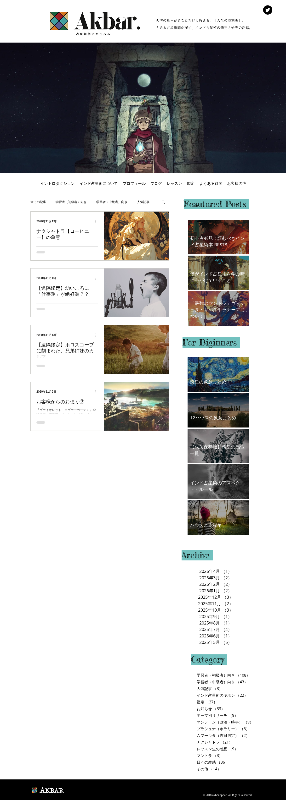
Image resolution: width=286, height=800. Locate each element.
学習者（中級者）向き (111, 202)
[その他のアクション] (97, 221)
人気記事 (143, 202)
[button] (163, 202)
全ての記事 (38, 202)
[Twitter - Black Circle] (267, 10)
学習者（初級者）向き (71, 202)
